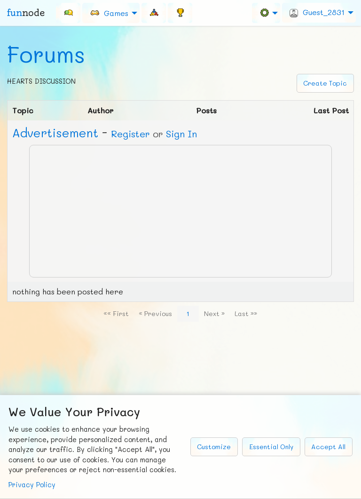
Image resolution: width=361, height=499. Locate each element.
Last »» (246, 313)
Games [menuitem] (109, 12)
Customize (214, 447)
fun (26, 12)
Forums (46, 54)
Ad (55, 132)
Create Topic (325, 83)
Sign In (181, 133)
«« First (116, 313)
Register (130, 133)
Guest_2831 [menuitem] (317, 12)
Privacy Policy (31, 484)
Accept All (328, 447)
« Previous (155, 313)
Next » (214, 313)
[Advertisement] (180, 211)
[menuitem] (68, 13)
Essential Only (271, 447)
